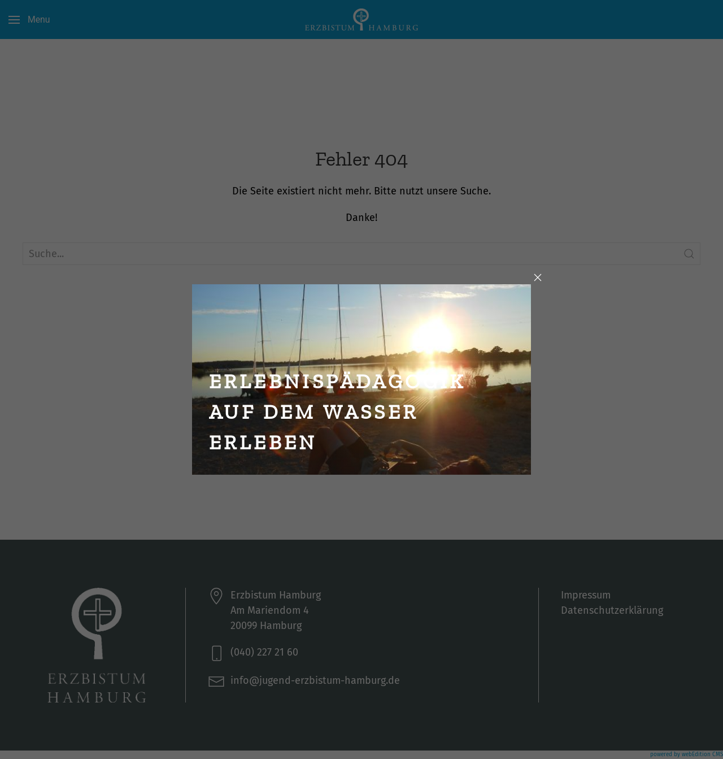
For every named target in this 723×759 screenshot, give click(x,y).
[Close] (538, 277)
